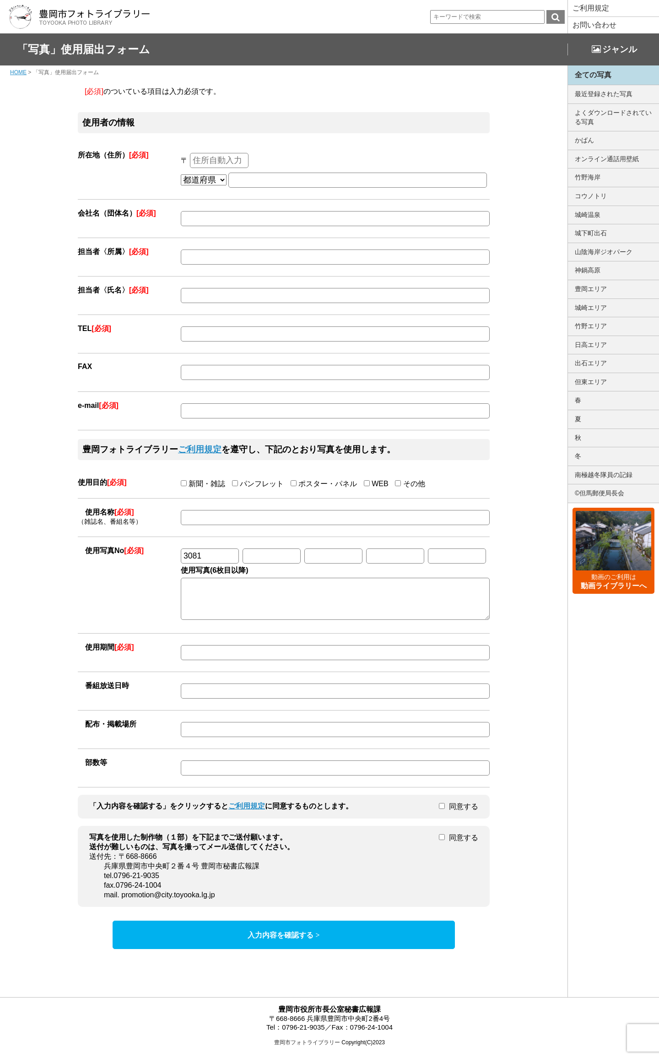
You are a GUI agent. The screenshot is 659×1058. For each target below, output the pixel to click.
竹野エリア (591, 326)
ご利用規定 (591, 8)
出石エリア (591, 363)
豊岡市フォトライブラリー (307, 1049)
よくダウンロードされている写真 (613, 117)
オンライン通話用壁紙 (607, 159)
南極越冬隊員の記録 (603, 474)
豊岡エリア (591, 289)
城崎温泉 (587, 214)
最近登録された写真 (603, 94)
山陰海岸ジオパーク (603, 251)
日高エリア (591, 344)
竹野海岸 (587, 177)
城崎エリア (591, 307)
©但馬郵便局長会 (599, 493)
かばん (584, 140)
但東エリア (591, 381)
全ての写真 (593, 75)
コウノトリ (591, 196)
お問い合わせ (594, 25)
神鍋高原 (587, 270)
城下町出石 (591, 233)
